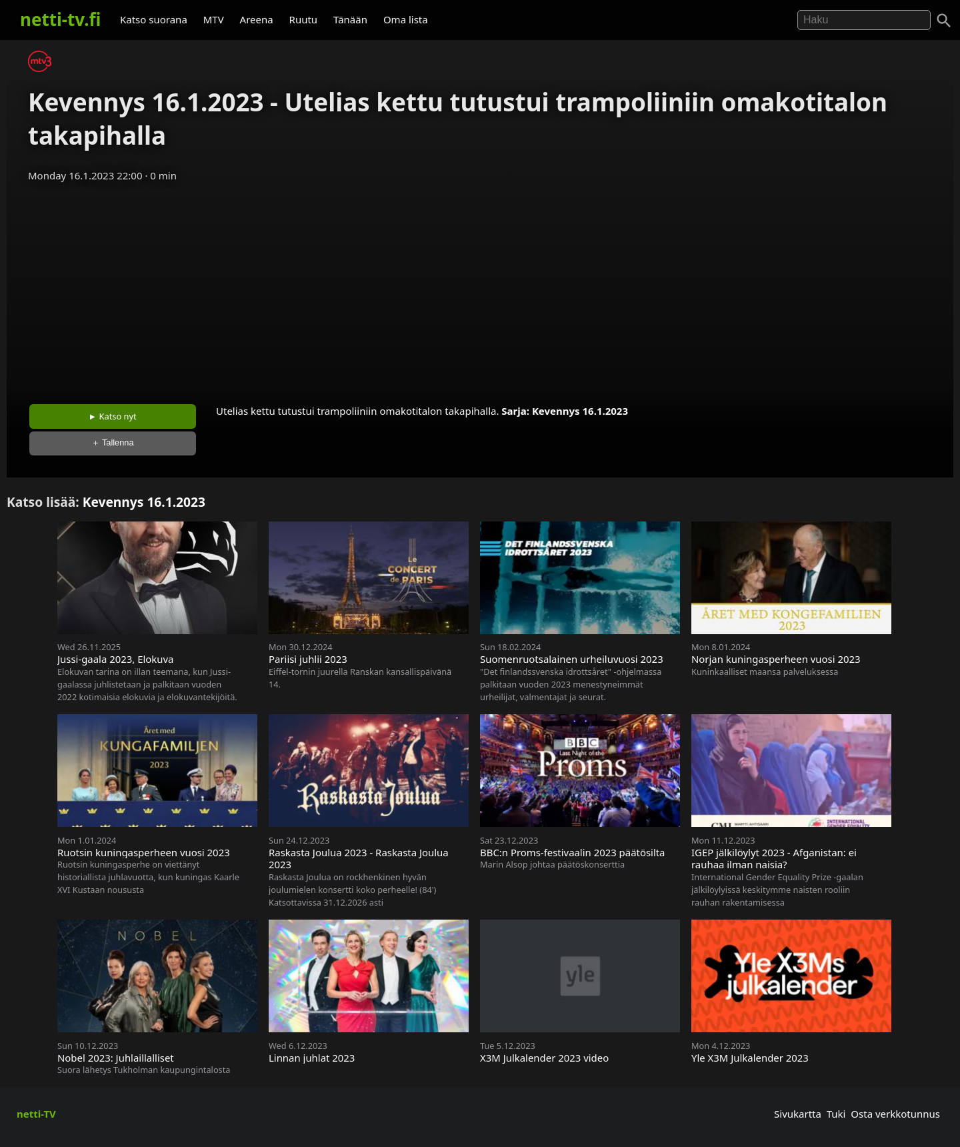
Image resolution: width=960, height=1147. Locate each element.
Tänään (350, 19)
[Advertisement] (480, 288)
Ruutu (303, 19)
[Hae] (864, 20)
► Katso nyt (113, 416)
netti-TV (36, 1113)
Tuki (836, 1113)
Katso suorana (153, 19)
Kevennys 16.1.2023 (580, 410)
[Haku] (944, 21)
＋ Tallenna (112, 442)
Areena (256, 19)
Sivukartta (797, 1113)
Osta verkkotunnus (895, 1113)
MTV (213, 19)
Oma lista (405, 19)
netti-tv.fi (60, 19)
